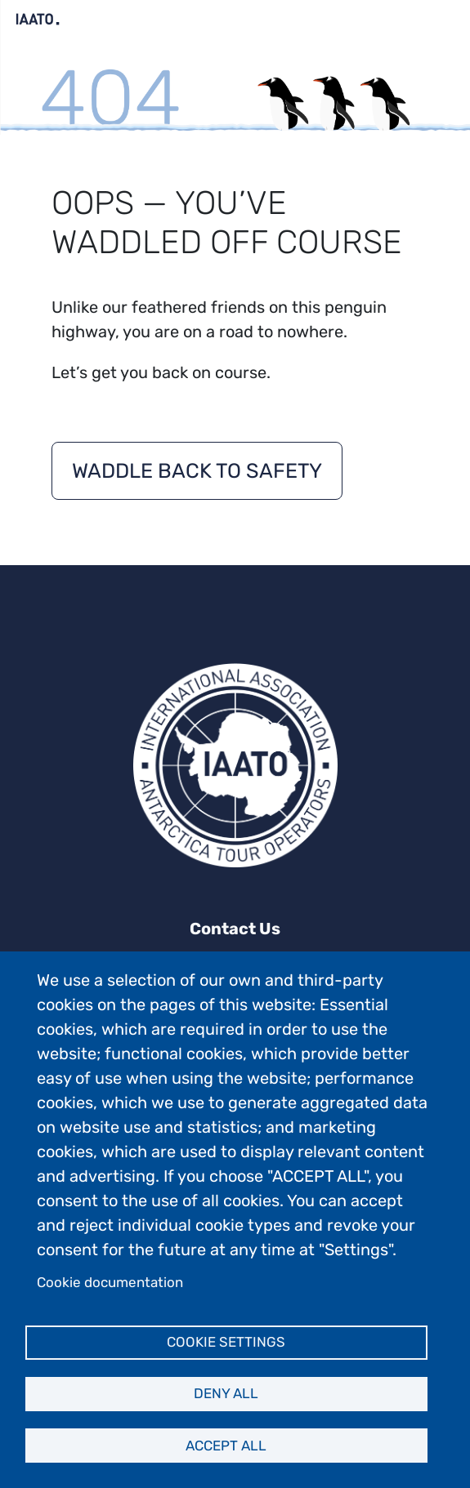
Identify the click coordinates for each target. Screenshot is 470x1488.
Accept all (226, 1445)
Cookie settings (226, 1342)
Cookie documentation (110, 1282)
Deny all (226, 1393)
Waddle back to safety (197, 471)
